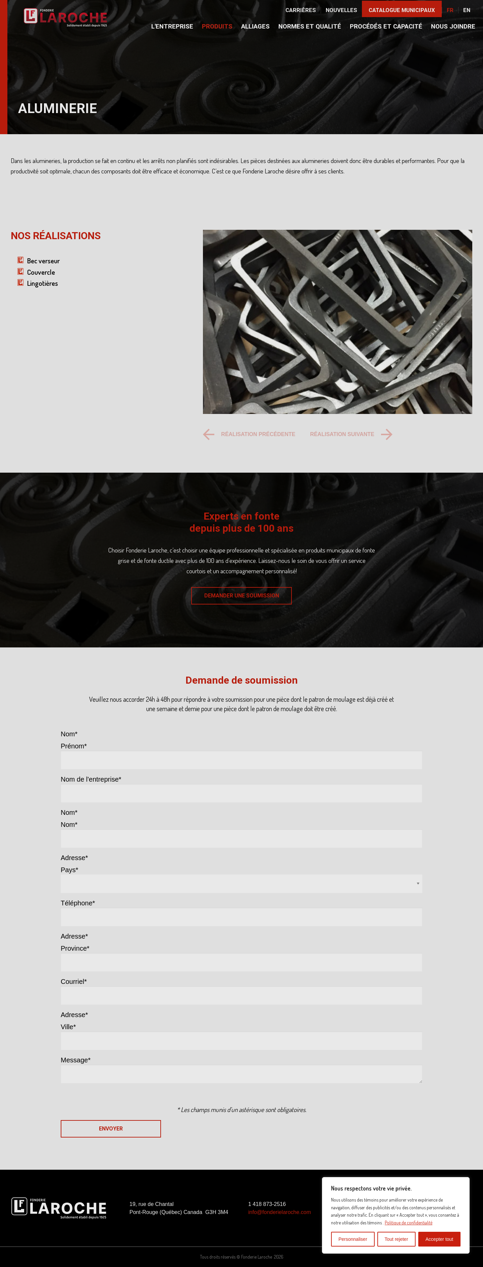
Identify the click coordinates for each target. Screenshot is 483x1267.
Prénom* (74, 746)
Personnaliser (352, 1239)
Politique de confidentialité (408, 1222)
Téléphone (78, 903)
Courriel (74, 981)
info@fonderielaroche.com (279, 1212)
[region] (396, 1215)
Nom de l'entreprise (91, 779)
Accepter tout (439, 1239)
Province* (75, 948)
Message (76, 1060)
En (466, 10)
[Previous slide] (249, 434)
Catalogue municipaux (402, 10)
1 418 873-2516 (267, 1204)
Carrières (300, 10)
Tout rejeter (396, 1239)
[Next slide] (351, 434)
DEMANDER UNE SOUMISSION (241, 595)
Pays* (69, 870)
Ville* (68, 1027)
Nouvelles (341, 10)
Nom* (69, 824)
